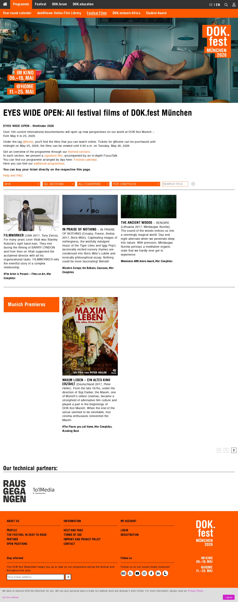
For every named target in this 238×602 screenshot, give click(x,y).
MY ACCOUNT (129, 521)
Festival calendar (85, 160)
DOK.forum (59, 4)
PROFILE (12, 530)
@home (28, 142)
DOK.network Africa (126, 13)
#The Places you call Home (77, 426)
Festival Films (97, 13)
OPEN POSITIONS (17, 543)
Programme (21, 4)
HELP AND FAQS (73, 530)
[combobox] (21, 184)
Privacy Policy (195, 590)
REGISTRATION (130, 534)
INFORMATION (72, 521)
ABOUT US (13, 521)
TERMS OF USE (73, 534)
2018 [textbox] (7, 184)
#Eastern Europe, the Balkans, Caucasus (85, 268)
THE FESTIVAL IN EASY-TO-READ (27, 534)
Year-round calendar (17, 13)
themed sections (79, 152)
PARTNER (12, 539)
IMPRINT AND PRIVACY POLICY (82, 539)
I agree (228, 597)
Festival (40, 4)
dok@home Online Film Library (59, 13)
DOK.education (83, 4)
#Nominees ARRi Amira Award (137, 261)
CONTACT (69, 543)
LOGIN (124, 530)
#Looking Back (70, 430)
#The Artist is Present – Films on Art (24, 274)
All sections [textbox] (54, 184)
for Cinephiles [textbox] (124, 184)
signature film (53, 156)
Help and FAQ (12, 175)
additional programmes (49, 163)
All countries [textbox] (89, 184)
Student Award (156, 13)
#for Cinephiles (163, 261)
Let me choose (10, 597)
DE (211, 5)
